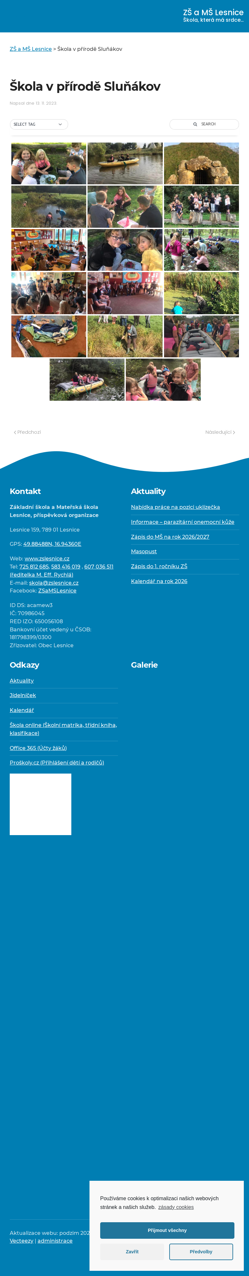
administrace (55, 1241)
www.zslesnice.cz (47, 559)
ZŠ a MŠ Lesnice (213, 15)
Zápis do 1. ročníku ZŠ (159, 566)
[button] (39, 124)
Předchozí (27, 432)
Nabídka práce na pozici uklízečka (175, 507)
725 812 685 (34, 567)
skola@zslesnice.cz (53, 583)
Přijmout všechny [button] (167, 1230)
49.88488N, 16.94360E (52, 544)
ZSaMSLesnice (57, 591)
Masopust (144, 551)
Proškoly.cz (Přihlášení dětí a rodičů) (57, 763)
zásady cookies (176, 1207)
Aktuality (22, 681)
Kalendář (22, 710)
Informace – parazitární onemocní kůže (182, 522)
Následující (220, 432)
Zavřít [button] (132, 1251)
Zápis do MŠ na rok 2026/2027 (170, 537)
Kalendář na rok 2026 (159, 581)
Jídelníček (23, 695)
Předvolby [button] (201, 1251)
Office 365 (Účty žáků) (38, 748)
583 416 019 (65, 567)
